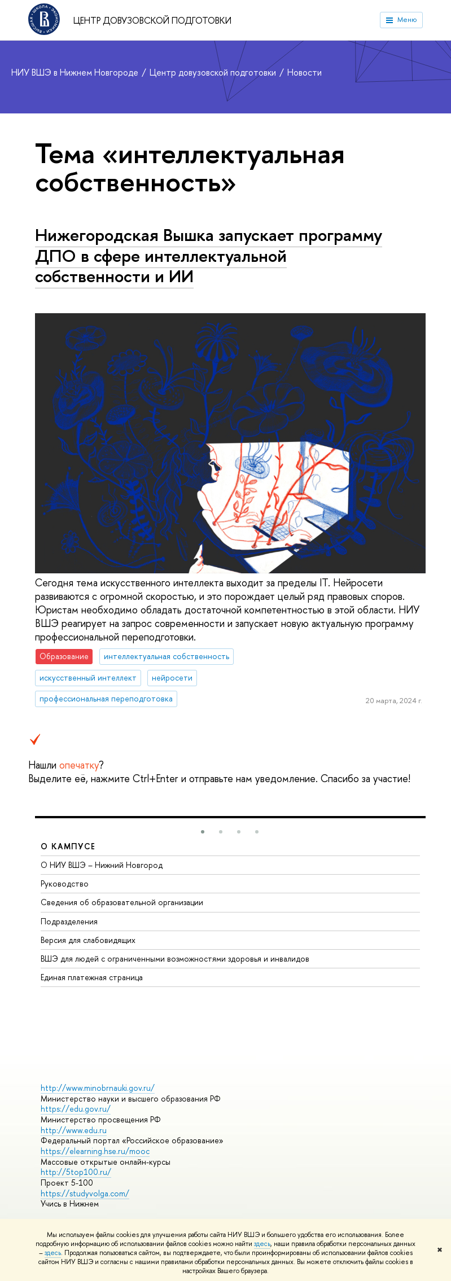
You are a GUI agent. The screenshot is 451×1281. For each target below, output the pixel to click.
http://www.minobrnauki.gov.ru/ (98, 1087)
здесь (262, 1243)
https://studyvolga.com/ (85, 1193)
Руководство (65, 883)
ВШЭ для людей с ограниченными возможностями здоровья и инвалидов (175, 958)
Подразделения (69, 921)
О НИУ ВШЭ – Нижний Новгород (102, 864)
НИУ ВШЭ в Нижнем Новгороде (76, 72)
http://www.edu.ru (74, 1130)
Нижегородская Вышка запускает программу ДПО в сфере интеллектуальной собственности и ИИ (208, 255)
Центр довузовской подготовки (152, 20)
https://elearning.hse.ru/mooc (95, 1151)
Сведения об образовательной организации (122, 902)
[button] (203, 832)
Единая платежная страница (92, 977)
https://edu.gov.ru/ (76, 1108)
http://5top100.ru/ (76, 1171)
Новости (304, 72)
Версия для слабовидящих (88, 940)
